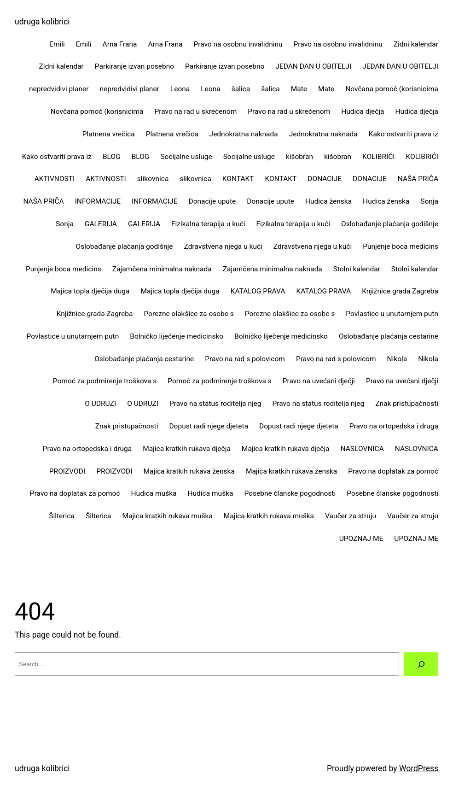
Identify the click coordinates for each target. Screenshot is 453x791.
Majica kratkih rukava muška (167, 516)
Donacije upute (212, 201)
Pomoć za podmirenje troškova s (105, 381)
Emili (57, 44)
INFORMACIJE (98, 201)
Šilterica (62, 516)
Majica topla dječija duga (90, 291)
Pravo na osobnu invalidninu (237, 44)
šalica (241, 89)
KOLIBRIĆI (378, 156)
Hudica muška (154, 493)
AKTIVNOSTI (55, 179)
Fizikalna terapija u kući (208, 224)
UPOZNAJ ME (361, 538)
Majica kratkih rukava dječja (187, 449)
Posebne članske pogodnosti (290, 493)
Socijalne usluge (186, 156)
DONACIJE (325, 179)
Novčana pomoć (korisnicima (391, 89)
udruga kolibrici (42, 21)
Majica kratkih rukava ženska (188, 471)
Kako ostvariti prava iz (403, 134)
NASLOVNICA (362, 449)
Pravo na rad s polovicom (245, 359)
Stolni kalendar (356, 269)
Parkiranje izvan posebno (134, 66)
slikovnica (153, 179)
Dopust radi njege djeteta (208, 426)
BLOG (112, 156)
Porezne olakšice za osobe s (188, 314)
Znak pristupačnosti (406, 403)
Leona (180, 89)
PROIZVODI (67, 471)
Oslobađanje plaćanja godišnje (389, 224)
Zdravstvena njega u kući (223, 246)
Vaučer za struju (350, 516)
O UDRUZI (100, 403)
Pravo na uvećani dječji (319, 381)
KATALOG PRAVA (258, 291)
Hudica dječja (362, 111)
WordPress (418, 768)
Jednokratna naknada (243, 134)
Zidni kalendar (416, 44)
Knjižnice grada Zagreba (400, 291)
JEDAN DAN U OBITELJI (313, 66)
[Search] (421, 664)
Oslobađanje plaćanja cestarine (388, 336)
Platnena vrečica (108, 134)
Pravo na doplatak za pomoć (393, 471)
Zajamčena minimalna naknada (162, 269)
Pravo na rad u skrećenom (195, 111)
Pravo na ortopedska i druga (393, 426)
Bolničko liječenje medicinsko (176, 336)
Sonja (429, 201)
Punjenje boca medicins (400, 246)
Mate (299, 89)
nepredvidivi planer (58, 89)
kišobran (299, 156)
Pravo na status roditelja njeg (215, 403)
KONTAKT (238, 179)
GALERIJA (101, 224)
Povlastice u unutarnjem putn (392, 314)
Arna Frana (120, 44)
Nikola (397, 359)
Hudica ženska (328, 201)
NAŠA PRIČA (418, 179)
